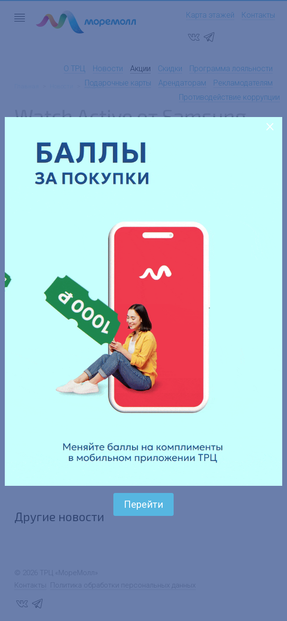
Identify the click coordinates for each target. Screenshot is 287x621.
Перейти (143, 504)
